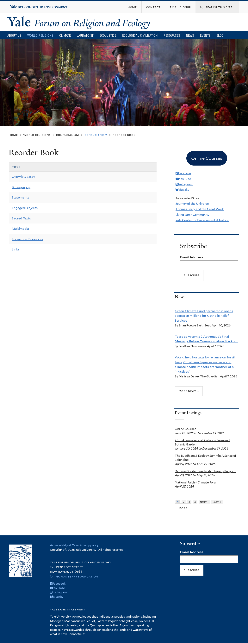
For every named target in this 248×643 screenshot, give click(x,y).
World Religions (40, 35)
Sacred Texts (21, 218)
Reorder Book (124, 135)
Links (16, 249)
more (183, 508)
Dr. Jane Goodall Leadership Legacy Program (205, 471)
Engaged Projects (25, 208)
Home (13, 135)
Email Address (191, 257)
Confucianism (67, 135)
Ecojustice (108, 35)
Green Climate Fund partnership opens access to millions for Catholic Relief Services (204, 315)
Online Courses (185, 429)
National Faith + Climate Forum (196, 482)
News (190, 35)
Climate (65, 35)
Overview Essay (23, 177)
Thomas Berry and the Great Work (200, 209)
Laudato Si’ (85, 35)
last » (217, 501)
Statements (20, 197)
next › (204, 501)
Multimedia (20, 228)
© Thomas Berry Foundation (74, 576)
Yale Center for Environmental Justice (202, 220)
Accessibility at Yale (64, 545)
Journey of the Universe (192, 203)
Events (205, 35)
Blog (220, 35)
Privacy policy (89, 545)
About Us (14, 35)
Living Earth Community (192, 215)
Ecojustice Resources (27, 239)
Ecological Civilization (140, 35)
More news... (189, 391)
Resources (172, 35)
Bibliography (21, 187)
